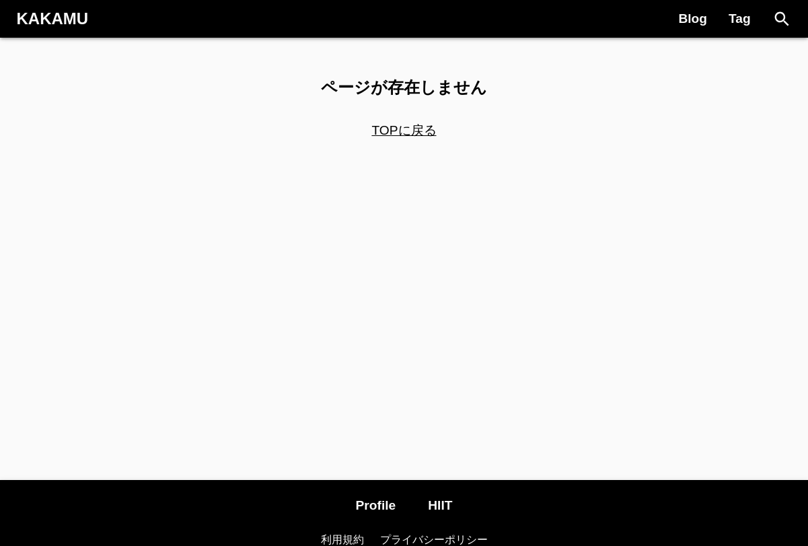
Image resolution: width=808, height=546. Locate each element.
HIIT (440, 505)
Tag (740, 18)
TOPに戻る (403, 130)
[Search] (782, 19)
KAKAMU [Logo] (53, 18)
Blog (692, 18)
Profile (376, 505)
